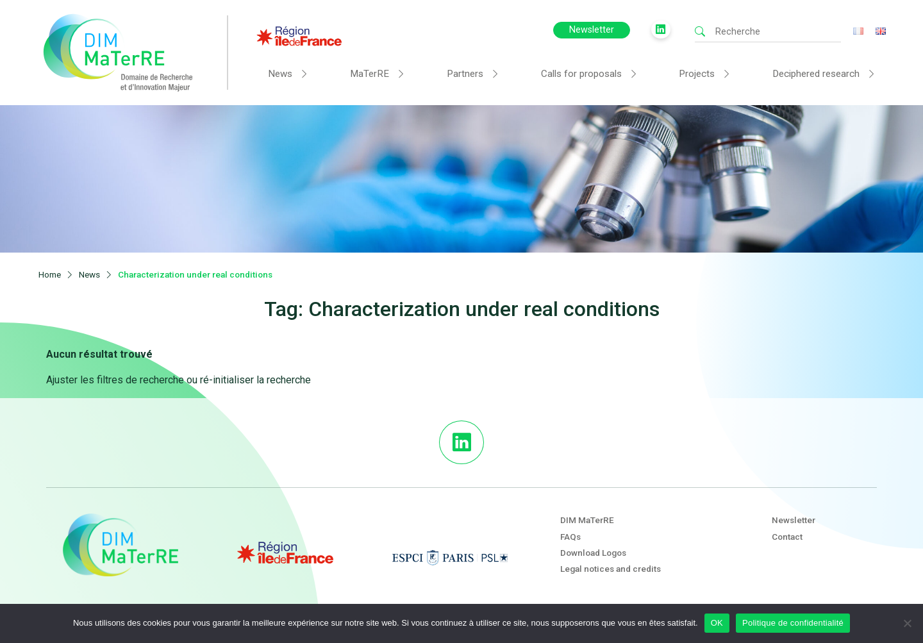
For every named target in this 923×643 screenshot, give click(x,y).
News (280, 73)
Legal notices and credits (610, 569)
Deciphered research (816, 73)
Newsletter (591, 29)
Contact (787, 536)
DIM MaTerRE (587, 520)
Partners (465, 73)
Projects (697, 73)
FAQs (570, 536)
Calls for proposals (581, 73)
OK (717, 623)
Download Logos (593, 552)
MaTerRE (369, 73)
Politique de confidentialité (793, 623)
